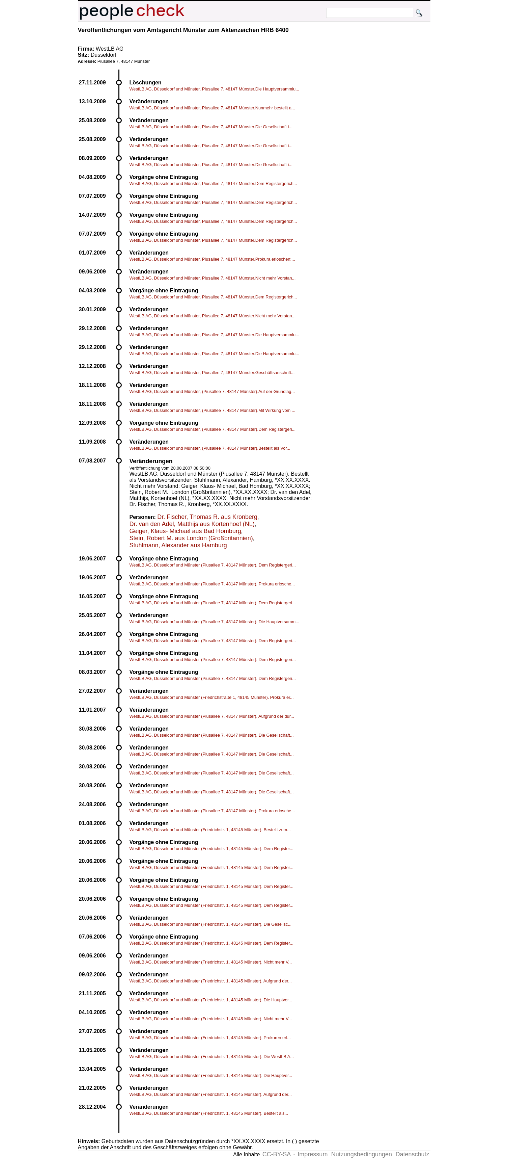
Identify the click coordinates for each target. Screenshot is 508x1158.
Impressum (313, 1154)
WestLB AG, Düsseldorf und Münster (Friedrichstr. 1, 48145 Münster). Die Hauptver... (211, 999)
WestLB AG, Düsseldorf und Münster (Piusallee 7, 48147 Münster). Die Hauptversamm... (214, 621)
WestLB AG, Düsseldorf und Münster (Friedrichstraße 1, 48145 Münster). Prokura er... (212, 697)
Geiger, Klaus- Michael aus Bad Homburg (185, 531)
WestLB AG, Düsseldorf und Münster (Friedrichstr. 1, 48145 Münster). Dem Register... (211, 848)
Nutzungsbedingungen (361, 1154)
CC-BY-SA (276, 1154)
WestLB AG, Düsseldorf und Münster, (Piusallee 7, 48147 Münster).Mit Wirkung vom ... (212, 410)
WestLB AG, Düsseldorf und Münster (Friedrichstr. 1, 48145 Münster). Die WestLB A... (212, 1056)
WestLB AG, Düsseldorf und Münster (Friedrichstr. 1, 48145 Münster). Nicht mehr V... (211, 962)
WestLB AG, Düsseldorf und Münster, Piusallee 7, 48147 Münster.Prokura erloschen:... (212, 259)
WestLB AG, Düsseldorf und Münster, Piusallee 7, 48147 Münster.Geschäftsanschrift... (212, 372)
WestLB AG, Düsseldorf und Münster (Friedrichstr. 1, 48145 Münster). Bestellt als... (209, 1113)
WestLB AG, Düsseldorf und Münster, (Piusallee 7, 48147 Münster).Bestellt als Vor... (210, 448)
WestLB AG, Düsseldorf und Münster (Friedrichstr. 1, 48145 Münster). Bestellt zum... (210, 829)
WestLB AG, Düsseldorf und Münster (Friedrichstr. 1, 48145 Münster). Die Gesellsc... (211, 924)
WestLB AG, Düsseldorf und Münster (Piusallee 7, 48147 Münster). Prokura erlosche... (212, 583)
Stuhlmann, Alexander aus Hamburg (178, 545)
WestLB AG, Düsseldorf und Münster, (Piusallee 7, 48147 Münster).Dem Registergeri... (213, 429)
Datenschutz (412, 1154)
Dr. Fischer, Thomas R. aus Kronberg (207, 517)
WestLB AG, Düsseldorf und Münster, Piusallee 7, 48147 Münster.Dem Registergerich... (213, 183)
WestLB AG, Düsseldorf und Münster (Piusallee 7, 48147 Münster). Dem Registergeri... (213, 565)
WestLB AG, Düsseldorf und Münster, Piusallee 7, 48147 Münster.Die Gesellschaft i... (211, 126)
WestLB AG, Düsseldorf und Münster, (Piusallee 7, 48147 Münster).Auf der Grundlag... (212, 391)
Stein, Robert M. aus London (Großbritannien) (191, 538)
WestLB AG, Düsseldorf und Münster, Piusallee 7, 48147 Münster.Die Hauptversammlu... (214, 88)
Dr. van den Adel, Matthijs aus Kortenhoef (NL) (192, 524)
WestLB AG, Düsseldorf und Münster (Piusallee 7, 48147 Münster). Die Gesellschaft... (212, 735)
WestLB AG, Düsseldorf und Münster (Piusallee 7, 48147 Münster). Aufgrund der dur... (212, 716)
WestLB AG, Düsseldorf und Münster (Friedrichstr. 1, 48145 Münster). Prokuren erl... (210, 1037)
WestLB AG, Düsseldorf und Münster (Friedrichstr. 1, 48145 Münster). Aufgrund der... (211, 980)
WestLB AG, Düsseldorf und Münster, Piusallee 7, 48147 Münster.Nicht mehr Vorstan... (213, 278)
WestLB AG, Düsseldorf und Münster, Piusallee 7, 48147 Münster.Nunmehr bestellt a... (212, 107)
